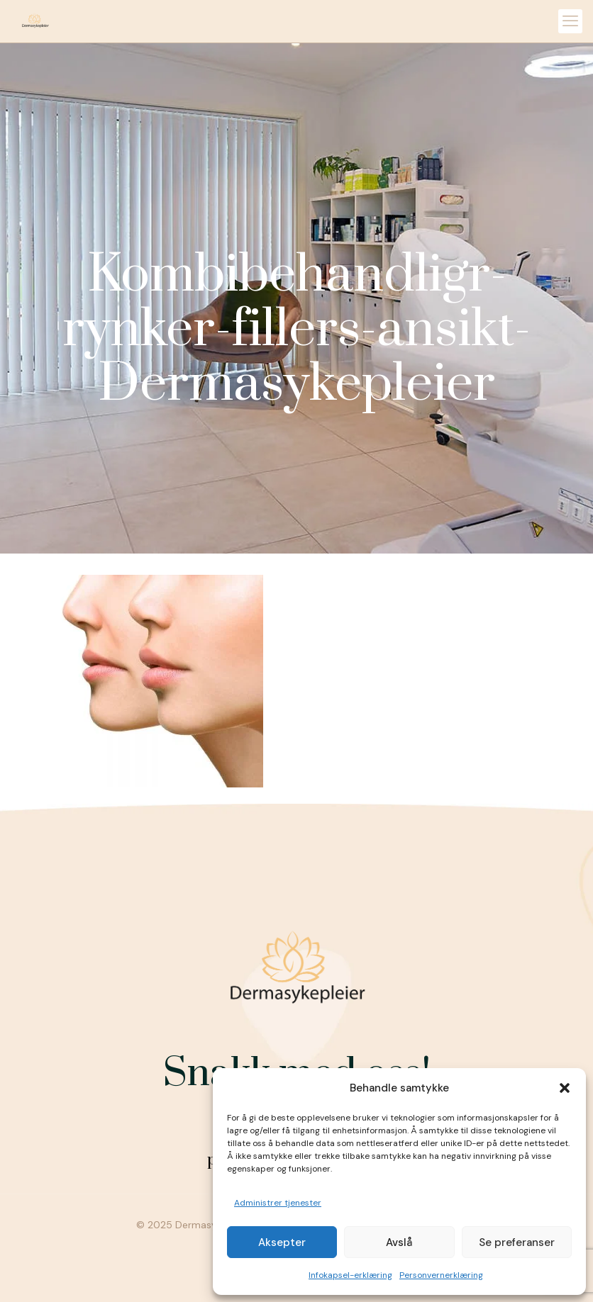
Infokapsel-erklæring (350, 1275)
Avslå (399, 1242)
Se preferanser (517, 1242)
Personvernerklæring (441, 1275)
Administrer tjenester (277, 1202)
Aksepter (282, 1242)
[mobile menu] (570, 21)
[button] (565, 1088)
